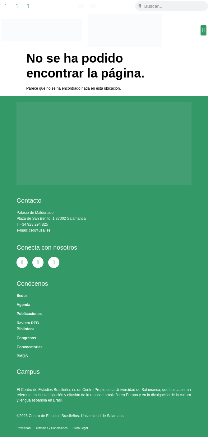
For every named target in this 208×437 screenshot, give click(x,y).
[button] (203, 30)
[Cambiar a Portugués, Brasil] (81, 6)
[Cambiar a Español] (93, 6)
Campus (27, 371)
